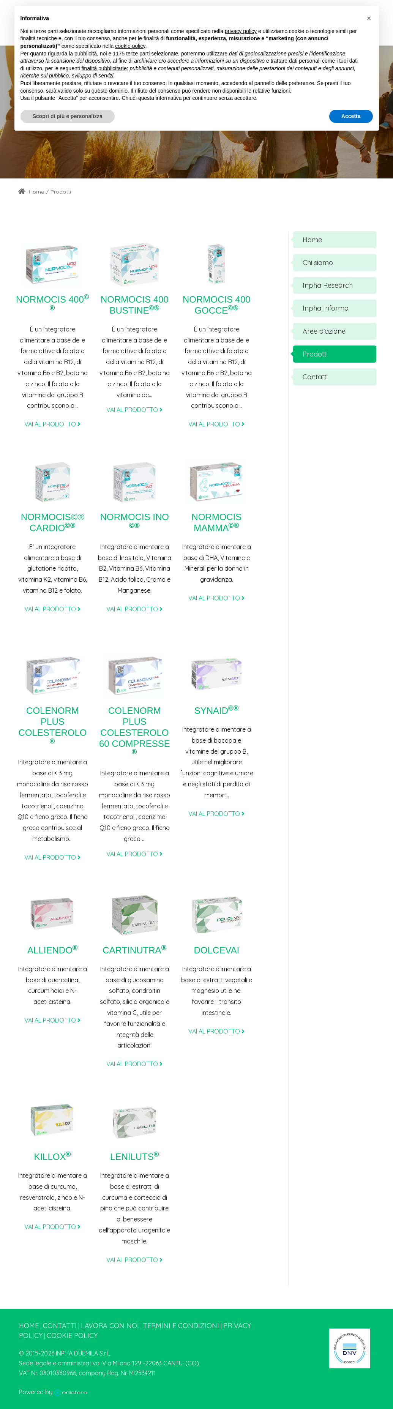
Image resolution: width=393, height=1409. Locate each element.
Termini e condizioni (181, 1325)
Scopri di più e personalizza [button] (68, 116)
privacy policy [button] (241, 31)
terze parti (138, 53)
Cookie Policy (72, 1335)
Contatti (60, 1325)
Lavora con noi (110, 1325)
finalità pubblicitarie (104, 68)
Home (31, 191)
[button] (369, 18)
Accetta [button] (351, 116)
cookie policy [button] (130, 46)
